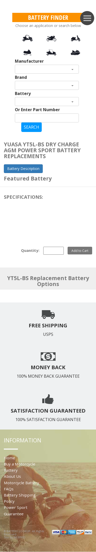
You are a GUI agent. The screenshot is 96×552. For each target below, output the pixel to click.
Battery (23, 93)
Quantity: (30, 250)
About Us (12, 476)
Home (9, 457)
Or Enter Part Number (37, 109)
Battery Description (23, 168)
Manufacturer (29, 61)
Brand (21, 77)
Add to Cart (79, 251)
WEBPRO (19, 537)
